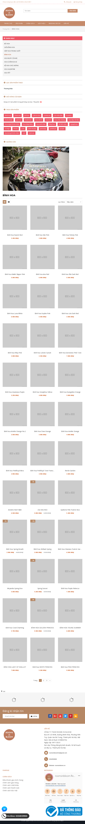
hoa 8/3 (48, 120)
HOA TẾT (7, 73)
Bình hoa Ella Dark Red (70, 274)
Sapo (62, 821)
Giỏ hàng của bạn (13, 97)
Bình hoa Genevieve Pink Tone (70, 353)
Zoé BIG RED (42, 510)
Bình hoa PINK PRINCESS (70, 667)
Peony (16, 129)
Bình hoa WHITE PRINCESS (42, 667)
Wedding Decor (54, 23)
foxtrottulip (8, 120)
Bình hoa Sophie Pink (42, 313)
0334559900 (53, 759)
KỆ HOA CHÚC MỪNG (11, 65)
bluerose (17, 115)
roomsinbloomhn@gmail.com (58, 753)
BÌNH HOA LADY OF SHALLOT (15, 667)
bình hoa (8, 115)
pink (22, 129)
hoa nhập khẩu (28, 124)
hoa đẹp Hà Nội (74, 120)
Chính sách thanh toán (11, 788)
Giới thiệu (41, 23)
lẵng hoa (52, 124)
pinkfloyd (53, 129)
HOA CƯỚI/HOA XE (10, 62)
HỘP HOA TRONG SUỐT (12, 51)
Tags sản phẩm (12, 109)
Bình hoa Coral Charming (15, 628)
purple (62, 129)
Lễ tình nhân (63, 124)
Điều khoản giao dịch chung (13, 780)
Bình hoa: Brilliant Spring (42, 549)
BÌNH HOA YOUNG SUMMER (70, 628)
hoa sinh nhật (41, 124)
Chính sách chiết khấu (11, 785)
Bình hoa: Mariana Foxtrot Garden (70, 549)
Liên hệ (66, 23)
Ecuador (69, 115)
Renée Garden (70, 471)
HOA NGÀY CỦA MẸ (10, 58)
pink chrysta (32, 129)
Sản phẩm (19, 23)
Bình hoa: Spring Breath (14, 549)
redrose (31, 133)
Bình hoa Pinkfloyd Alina (15, 471)
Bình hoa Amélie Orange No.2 (15, 431)
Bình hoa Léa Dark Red (70, 313)
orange (7, 129)
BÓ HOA (7, 44)
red (24, 133)
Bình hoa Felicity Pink (70, 235)
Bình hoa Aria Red (42, 274)
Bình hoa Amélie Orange (70, 431)
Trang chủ (8, 23)
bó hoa (26, 115)
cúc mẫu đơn (58, 115)
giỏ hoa (18, 120)
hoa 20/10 (38, 120)
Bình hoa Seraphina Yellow (42, 392)
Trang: (35, 680)
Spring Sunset (42, 588)
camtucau (47, 115)
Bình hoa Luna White (14, 313)
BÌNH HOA (7, 55)
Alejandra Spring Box (14, 588)
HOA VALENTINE (9, 69)
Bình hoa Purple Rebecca (70, 588)
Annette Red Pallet (15, 510)
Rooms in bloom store (43, 821)
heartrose (28, 120)
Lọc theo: (61, 202)
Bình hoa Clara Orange (42, 431)
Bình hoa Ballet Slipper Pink (15, 274)
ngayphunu (74, 124)
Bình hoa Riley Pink (15, 353)
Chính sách (30, 23)
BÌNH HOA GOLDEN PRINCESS (42, 628)
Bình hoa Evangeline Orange (70, 392)
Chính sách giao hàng (10, 783)
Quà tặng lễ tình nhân (12, 133)
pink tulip (43, 129)
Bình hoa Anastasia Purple (14, 392)
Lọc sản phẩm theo (14, 83)
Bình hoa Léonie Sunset (42, 353)
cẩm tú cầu (36, 115)
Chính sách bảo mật (10, 790)
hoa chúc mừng (60, 120)
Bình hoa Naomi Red (14, 235)
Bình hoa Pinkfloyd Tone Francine (42, 471)
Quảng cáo (11, 142)
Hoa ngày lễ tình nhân (12, 124)
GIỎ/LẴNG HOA (9, 47)
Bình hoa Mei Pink (42, 235)
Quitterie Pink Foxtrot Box (70, 510)
